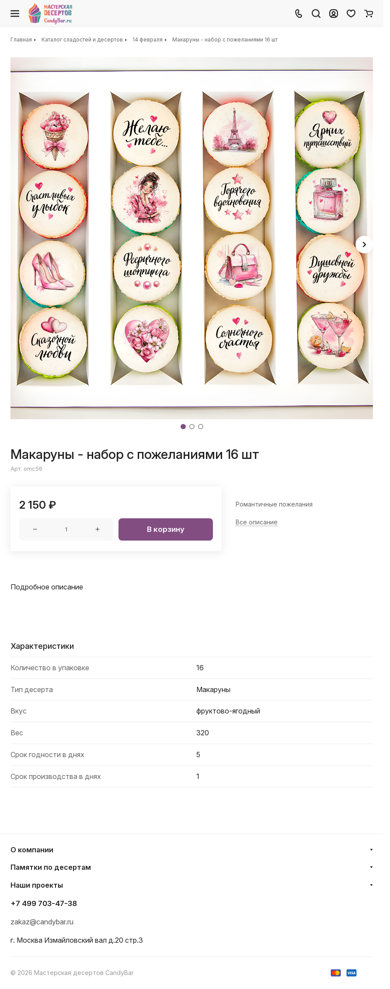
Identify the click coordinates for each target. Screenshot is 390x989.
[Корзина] (368, 13)
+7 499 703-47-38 (43, 903)
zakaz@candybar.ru (41, 921)
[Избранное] (351, 13)
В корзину (166, 529)
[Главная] (51, 13)
